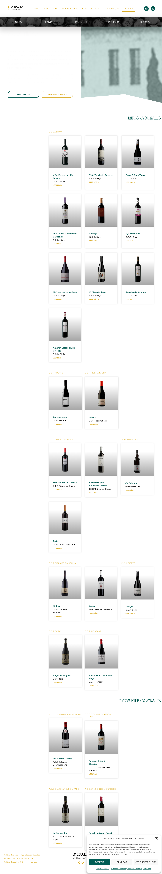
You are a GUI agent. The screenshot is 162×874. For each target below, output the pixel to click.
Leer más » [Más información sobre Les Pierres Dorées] (57, 777)
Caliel (56, 548)
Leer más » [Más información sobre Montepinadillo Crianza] (57, 500)
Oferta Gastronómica (45, 8)
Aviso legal (147, 869)
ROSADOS (81, 22)
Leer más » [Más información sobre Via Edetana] (129, 498)
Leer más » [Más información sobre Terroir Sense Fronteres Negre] (93, 694)
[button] (156, 838)
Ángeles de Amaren (138, 295)
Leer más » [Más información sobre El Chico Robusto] (94, 303)
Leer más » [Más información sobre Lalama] (93, 432)
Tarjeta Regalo (112, 8)
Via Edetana (132, 490)
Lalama (93, 424)
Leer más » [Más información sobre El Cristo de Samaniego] (57, 306)
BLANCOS (49, 22)
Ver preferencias (145, 862)
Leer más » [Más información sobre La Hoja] (94, 241)
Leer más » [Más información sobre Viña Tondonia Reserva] (94, 185)
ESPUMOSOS (113, 22)
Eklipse (57, 614)
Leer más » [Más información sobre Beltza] (93, 621)
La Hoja (93, 233)
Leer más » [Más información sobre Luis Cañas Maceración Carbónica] (57, 247)
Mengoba (131, 614)
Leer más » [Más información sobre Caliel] (57, 556)
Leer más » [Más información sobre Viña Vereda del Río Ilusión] (57, 185)
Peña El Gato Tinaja (137, 175)
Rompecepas (61, 424)
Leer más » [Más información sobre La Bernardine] (57, 852)
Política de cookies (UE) (13, 871)
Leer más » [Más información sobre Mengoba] (130, 622)
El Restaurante (69, 8)
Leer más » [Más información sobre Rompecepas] (57, 432)
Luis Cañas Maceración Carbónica (60, 236)
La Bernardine (61, 841)
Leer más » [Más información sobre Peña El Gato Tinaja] (130, 182)
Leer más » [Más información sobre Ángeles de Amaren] (130, 303)
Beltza (93, 614)
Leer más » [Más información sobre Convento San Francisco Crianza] (94, 500)
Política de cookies (102, 869)
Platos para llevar (91, 8)
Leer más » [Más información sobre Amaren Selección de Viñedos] (57, 365)
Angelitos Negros (63, 683)
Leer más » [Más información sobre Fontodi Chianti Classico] (93, 782)
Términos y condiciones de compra (18, 867)
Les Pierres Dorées (64, 767)
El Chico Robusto (99, 295)
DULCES (145, 22)
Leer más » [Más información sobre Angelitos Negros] (57, 691)
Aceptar (100, 862)
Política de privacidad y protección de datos (126, 869)
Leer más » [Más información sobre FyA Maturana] (130, 241)
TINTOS (17, 22)
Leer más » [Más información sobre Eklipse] (57, 624)
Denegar (122, 862)
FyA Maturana (134, 233)
